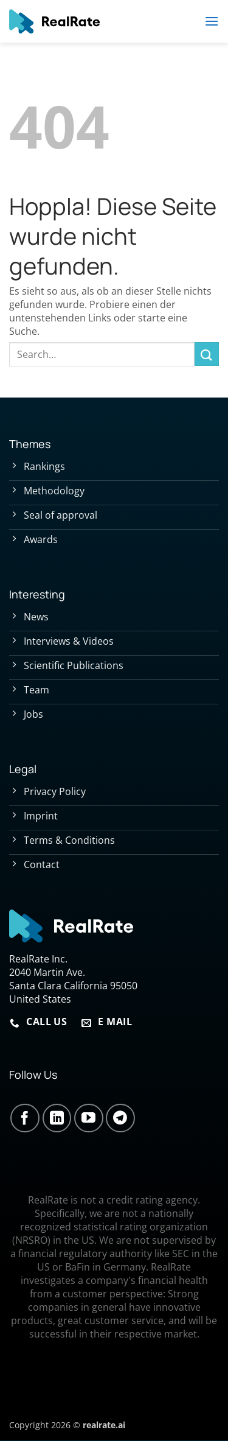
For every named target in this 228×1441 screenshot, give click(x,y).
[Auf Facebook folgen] (25, 1118)
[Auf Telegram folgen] (120, 1118)
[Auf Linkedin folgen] (57, 1118)
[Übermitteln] (207, 354)
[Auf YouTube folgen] (88, 1118)
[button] (211, 21)
